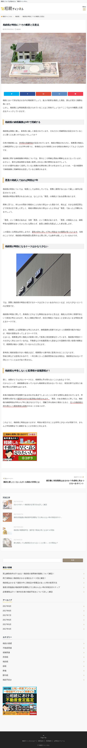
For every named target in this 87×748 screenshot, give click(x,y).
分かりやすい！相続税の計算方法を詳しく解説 (30, 504)
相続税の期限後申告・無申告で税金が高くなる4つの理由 (35, 530)
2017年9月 (7, 606)
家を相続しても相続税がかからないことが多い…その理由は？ (36, 543)
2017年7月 (7, 615)
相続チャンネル (44, 745)
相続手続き (7, 680)
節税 (4, 666)
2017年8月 (7, 611)
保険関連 (6, 652)
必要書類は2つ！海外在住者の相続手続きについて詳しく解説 (28, 592)
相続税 (19, 29)
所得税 (5, 657)
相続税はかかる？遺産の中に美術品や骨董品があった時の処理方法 (30, 583)
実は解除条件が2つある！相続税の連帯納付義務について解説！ (28, 574)
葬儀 (4, 671)
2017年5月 (7, 624)
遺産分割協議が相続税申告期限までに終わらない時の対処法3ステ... (38, 517)
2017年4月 (7, 629)
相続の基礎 (7, 643)
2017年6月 (7, 620)
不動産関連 (7, 648)
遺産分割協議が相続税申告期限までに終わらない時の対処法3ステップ (31, 587)
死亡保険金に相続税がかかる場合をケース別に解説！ (24, 578)
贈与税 (5, 675)
